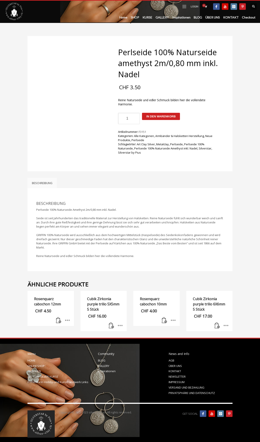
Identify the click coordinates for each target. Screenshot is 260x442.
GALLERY (103, 366)
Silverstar (205, 148)
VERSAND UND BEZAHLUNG (186, 387)
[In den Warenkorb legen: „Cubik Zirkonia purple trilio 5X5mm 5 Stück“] (111, 325)
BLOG (101, 360)
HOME (31, 360)
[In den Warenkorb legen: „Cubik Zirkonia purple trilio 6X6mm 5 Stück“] (217, 325)
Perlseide (138, 140)
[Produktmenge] (129, 118)
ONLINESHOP (36, 366)
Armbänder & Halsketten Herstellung (179, 136)
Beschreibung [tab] (42, 183)
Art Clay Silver (146, 144)
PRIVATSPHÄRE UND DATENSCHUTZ (192, 393)
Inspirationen (107, 371)
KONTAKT (175, 371)
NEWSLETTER (177, 377)
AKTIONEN (34, 371)
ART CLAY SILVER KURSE (42, 377)
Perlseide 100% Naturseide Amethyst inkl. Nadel (165, 148)
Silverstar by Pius (129, 152)
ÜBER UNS (175, 366)
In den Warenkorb (161, 116)
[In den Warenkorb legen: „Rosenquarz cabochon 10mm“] (164, 320)
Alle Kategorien (144, 136)
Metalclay (162, 144)
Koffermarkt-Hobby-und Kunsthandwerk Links (57, 382)
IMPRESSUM (177, 382)
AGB (171, 360)
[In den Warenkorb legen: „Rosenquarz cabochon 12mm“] (58, 320)
